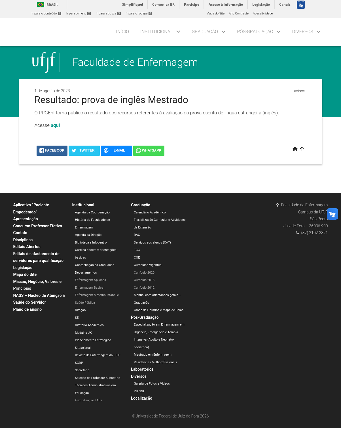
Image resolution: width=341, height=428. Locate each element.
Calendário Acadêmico (150, 212)
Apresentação (25, 219)
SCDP (79, 363)
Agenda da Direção (88, 235)
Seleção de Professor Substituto (97, 378)
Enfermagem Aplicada (90, 280)
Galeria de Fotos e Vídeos (152, 383)
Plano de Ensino (27, 309)
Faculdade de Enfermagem (135, 62)
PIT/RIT (139, 391)
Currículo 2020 (144, 272)
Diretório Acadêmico (89, 325)
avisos (299, 91)
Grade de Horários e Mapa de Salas (158, 310)
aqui (55, 125)
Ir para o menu (78, 13)
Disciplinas (23, 240)
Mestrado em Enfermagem (152, 354)
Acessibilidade (263, 13)
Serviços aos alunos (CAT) (152, 242)
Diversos (302, 31)
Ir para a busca (108, 13)
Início (122, 31)
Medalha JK (83, 333)
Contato (20, 232)
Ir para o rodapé (139, 13)
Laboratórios (142, 369)
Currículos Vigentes (147, 265)
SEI (77, 318)
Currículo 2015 (144, 280)
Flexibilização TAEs (88, 400)
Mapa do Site (215, 13)
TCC (137, 250)
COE (137, 257)
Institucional (156, 31)
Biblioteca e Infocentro (91, 242)
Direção (80, 310)
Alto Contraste (239, 13)
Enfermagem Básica (89, 287)
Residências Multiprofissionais (155, 362)
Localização (141, 398)
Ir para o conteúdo (46, 13)
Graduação (205, 31)
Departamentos (86, 272)
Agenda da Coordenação (92, 212)
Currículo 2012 (144, 287)
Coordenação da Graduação (94, 265)
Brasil (46, 4)
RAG (137, 235)
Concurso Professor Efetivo (37, 226)
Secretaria (82, 370)
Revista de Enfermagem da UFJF (97, 355)
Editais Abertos (27, 246)
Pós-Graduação (255, 31)
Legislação (23, 267)
